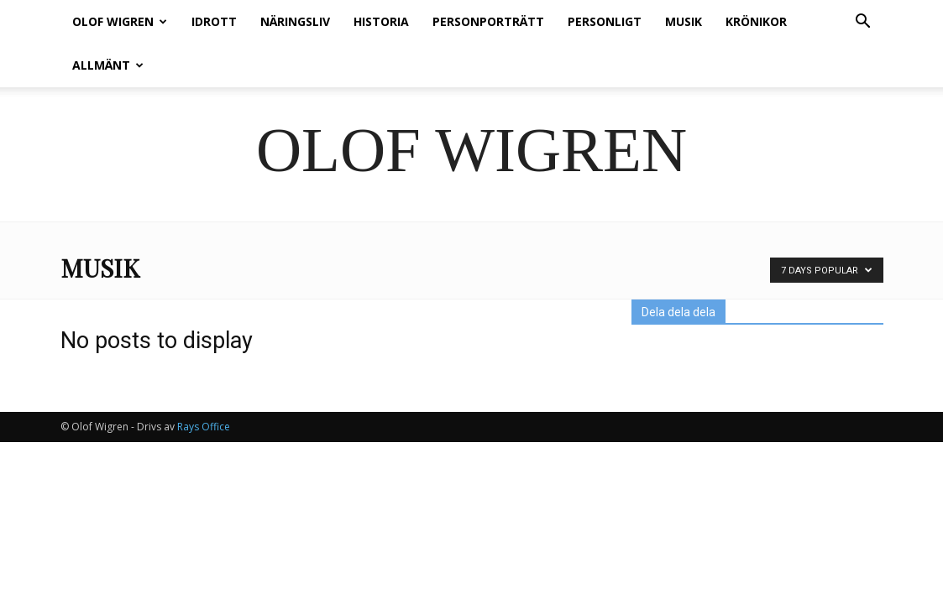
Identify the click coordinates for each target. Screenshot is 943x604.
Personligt (605, 21)
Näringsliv (295, 21)
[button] (863, 23)
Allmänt (108, 65)
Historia (381, 21)
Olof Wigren (119, 21)
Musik (683, 21)
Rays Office (203, 426)
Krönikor (756, 21)
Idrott (214, 21)
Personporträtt (488, 21)
